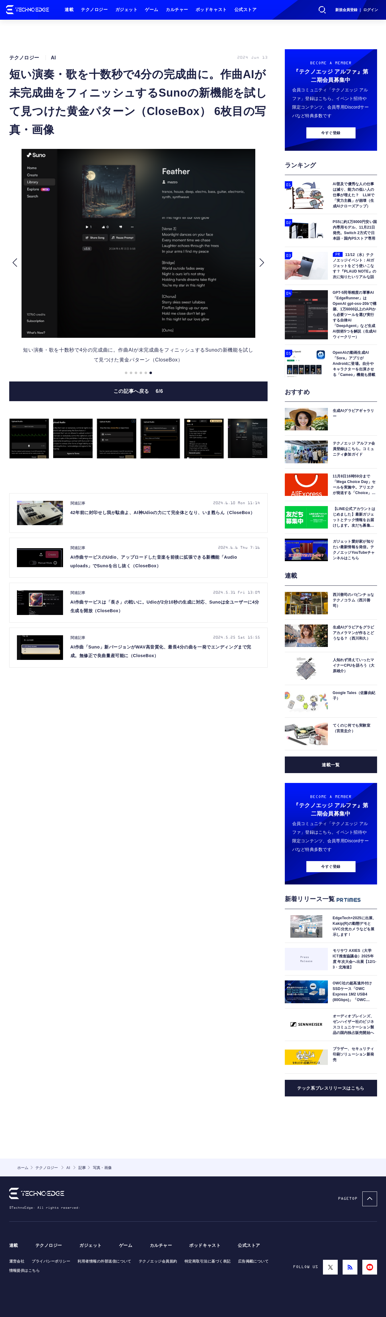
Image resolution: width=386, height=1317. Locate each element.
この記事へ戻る (138, 391)
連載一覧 (331, 764)
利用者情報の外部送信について (104, 1261)
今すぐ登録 (330, 133)
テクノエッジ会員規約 (158, 1261)
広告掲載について (253, 1261)
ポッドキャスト (211, 9)
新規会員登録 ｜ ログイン (356, 10)
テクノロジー (94, 9)
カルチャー (177, 9)
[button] (15, 263)
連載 (69, 9)
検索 (322, 9)
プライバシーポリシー (51, 1261)
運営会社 (17, 1261)
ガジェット (126, 9)
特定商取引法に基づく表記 (208, 1261)
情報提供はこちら (24, 1270)
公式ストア (245, 9)
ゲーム (151, 9)
